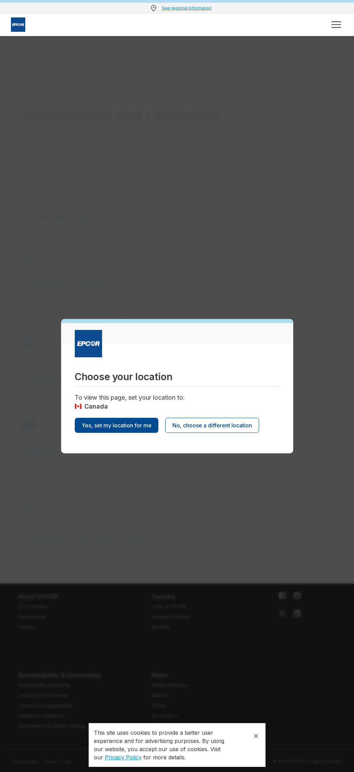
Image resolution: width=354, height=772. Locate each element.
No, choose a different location (212, 425)
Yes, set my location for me (117, 425)
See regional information (186, 8)
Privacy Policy (123, 757)
